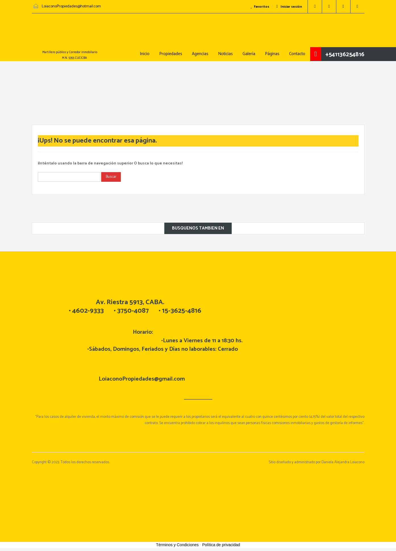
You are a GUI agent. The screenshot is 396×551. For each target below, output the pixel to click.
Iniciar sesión (289, 6)
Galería (248, 53)
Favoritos (259, 6)
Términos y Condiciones (177, 544)
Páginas (272, 53)
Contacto (297, 53)
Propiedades (170, 53)
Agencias (200, 53)
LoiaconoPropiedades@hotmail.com (71, 6)
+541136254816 (344, 54)
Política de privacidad (221, 544)
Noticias (225, 53)
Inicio (145, 53)
